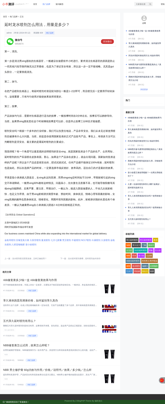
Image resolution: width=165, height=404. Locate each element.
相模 (128, 256)
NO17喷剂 (86, 240)
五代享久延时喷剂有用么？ (19, 320)
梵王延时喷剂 (145, 240)
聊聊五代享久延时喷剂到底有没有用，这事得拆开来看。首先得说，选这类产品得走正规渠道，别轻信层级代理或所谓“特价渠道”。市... (60, 326)
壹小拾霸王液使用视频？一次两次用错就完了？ (145, 174)
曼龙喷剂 (45, 240)
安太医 (158, 250)
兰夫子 (129, 271)
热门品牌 (46, 4)
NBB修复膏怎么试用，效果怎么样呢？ (26, 345)
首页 (35, 4)
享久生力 (136, 245)
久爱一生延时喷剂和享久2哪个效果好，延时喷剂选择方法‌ (144, 186)
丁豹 (144, 245)
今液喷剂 (96, 240)
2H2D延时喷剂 (140, 250)
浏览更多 (144, 89)
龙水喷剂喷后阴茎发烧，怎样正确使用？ (29, 258)
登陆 (163, 4)
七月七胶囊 (56, 240)
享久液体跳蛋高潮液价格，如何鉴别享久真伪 (30, 300)
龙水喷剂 (136, 266)
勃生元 (145, 271)
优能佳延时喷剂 (133, 261)
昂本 (134, 256)
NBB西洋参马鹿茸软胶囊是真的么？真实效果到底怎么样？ (144, 66)
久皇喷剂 (105, 240)
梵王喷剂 (66, 240)
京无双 (129, 250)
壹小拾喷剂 (30, 244)
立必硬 (149, 256)
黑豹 (151, 250)
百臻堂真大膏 (22, 240)
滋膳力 (145, 266)
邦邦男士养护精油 (149, 261)
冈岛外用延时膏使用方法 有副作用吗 (144, 55)
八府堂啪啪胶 (18, 244)
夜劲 (155, 240)
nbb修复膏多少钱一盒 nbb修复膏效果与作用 (30, 280)
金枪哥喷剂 (10, 240)
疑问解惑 (59, 4)
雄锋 (128, 266)
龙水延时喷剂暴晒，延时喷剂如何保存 (84, 258)
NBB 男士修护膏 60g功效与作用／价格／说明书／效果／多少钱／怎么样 (47, 369)
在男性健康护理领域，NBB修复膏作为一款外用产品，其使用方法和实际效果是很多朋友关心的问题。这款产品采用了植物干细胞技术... (60, 350)
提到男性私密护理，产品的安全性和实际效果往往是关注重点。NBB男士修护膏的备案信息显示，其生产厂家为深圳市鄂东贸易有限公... (60, 375)
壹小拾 (141, 256)
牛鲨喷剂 (76, 240)
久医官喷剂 (35, 240)
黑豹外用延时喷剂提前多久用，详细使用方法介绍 (144, 78)
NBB (6, 355)
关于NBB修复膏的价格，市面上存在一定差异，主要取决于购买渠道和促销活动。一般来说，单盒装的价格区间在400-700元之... (57, 285)
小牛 (144, 23)
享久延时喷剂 (9, 330)
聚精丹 (151, 245)
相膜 (152, 271)
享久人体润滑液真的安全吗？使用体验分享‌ (145, 197)
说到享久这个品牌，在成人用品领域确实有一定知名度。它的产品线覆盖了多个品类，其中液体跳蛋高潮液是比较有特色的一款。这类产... (61, 305)
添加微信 (107, 41)
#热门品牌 (49, 33)
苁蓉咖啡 (154, 266)
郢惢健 (137, 271)
